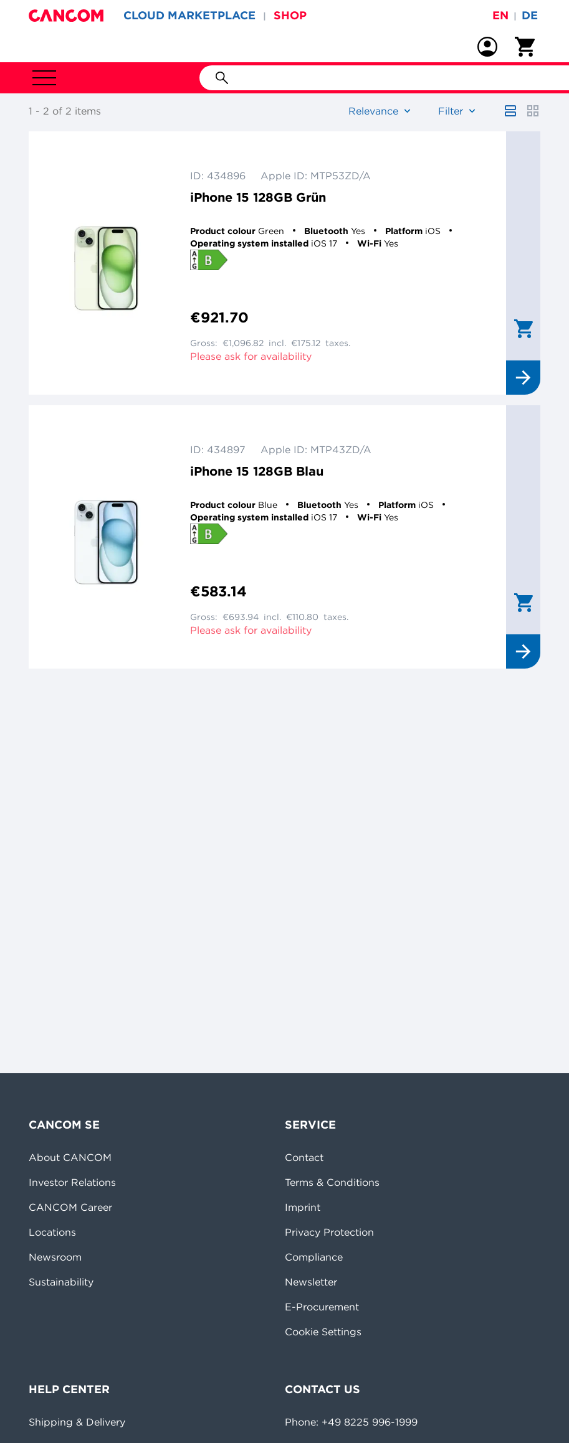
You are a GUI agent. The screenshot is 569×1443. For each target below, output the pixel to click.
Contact (304, 1157)
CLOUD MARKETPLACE (189, 15)
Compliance (314, 1257)
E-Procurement (322, 1306)
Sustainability (61, 1282)
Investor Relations (72, 1182)
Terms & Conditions (332, 1182)
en (500, 15)
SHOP (290, 15)
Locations (52, 1232)
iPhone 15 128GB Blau (256, 471)
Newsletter (311, 1282)
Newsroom (55, 1257)
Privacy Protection (329, 1232)
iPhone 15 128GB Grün (258, 197)
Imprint (302, 1207)
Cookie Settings (323, 1331)
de (530, 15)
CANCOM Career (70, 1207)
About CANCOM (70, 1157)
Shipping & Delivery (77, 1422)
